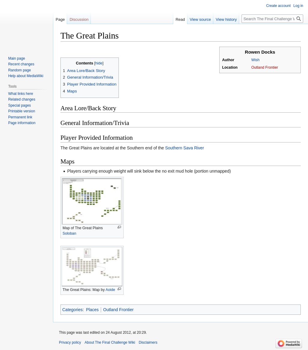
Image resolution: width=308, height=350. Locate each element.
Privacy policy (70, 342)
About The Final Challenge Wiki (110, 342)
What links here (20, 94)
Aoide (110, 290)
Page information (21, 123)
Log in (298, 6)
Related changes (21, 99)
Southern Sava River (184, 147)
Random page (19, 70)
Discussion (78, 19)
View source (200, 19)
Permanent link (20, 117)
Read (180, 19)
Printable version (21, 111)
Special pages (19, 105)
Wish (255, 60)
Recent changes (21, 64)
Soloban (69, 233)
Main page (16, 58)
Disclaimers (148, 342)
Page (60, 19)
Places (92, 309)
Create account (278, 6)
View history (226, 19)
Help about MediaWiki (25, 76)
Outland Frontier (264, 67)
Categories (72, 309)
